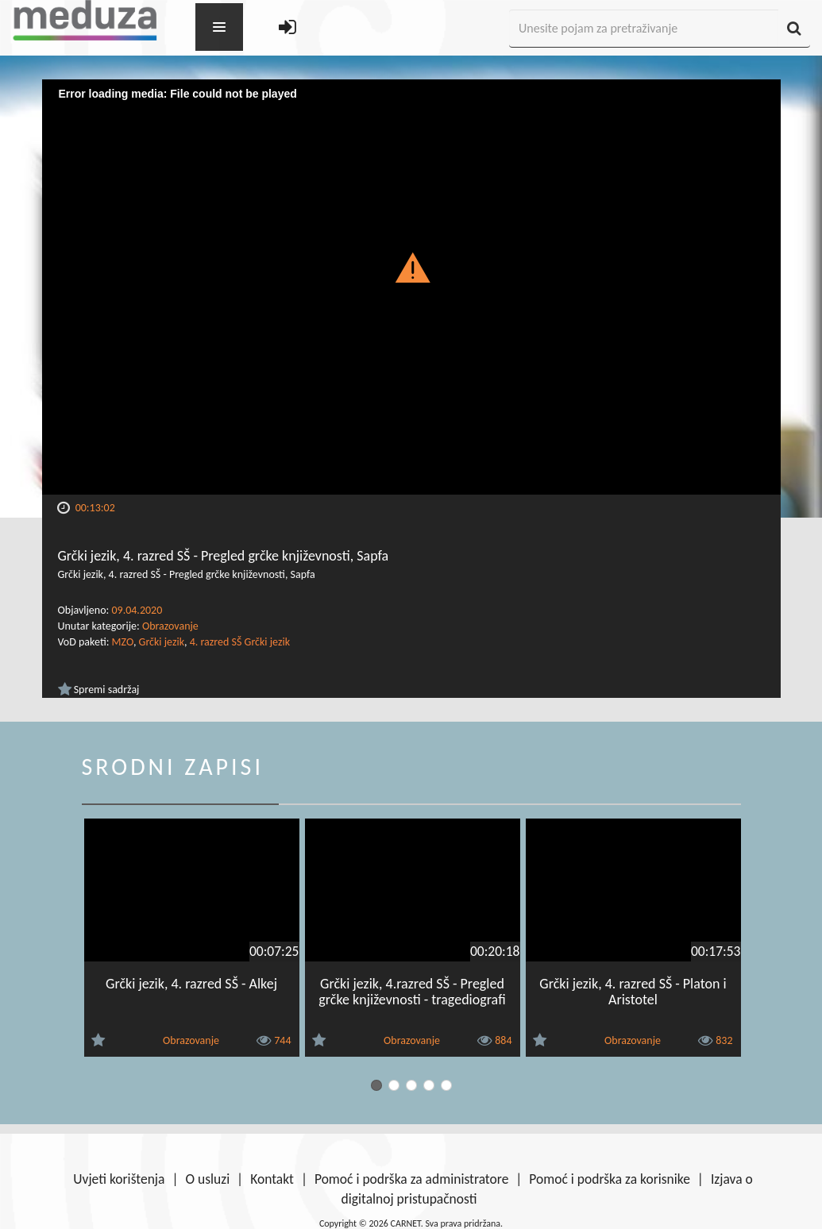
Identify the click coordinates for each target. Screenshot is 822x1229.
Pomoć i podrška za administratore (411, 1179)
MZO (122, 642)
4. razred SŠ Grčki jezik (240, 642)
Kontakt (272, 1179)
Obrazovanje (170, 626)
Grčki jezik (161, 642)
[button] (411, 266)
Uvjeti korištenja (118, 1179)
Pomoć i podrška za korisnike (609, 1179)
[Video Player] (411, 287)
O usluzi (207, 1179)
